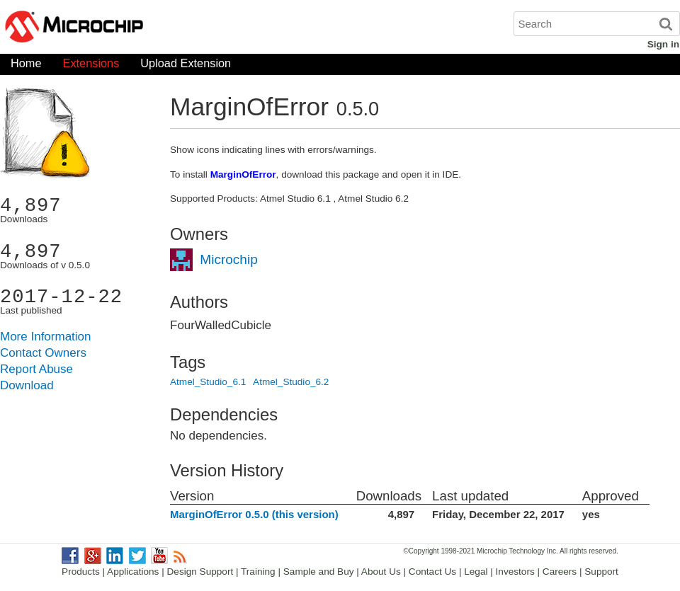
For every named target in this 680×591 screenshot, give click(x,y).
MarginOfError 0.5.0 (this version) (254, 514)
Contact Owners (43, 353)
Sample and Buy (318, 571)
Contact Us (432, 571)
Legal (475, 571)
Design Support (200, 571)
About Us (381, 571)
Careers (560, 571)
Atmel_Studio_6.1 (208, 382)
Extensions (91, 66)
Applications (133, 571)
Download (27, 385)
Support (601, 571)
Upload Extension (185, 66)
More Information (45, 336)
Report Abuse (36, 369)
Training (258, 571)
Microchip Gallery (141, 28)
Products (81, 571)
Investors (515, 571)
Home (26, 66)
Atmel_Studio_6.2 (291, 382)
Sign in (663, 44)
